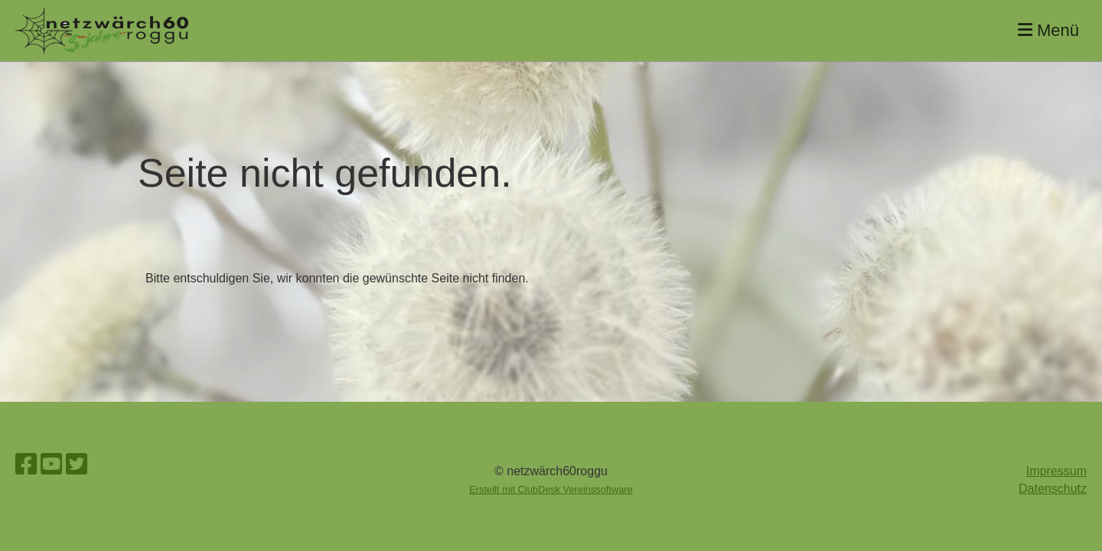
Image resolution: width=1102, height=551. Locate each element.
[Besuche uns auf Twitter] (76, 464)
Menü (1048, 30)
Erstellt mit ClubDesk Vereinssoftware (550, 489)
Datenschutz (1053, 488)
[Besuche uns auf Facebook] (26, 464)
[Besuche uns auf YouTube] (51, 464)
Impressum (1056, 471)
